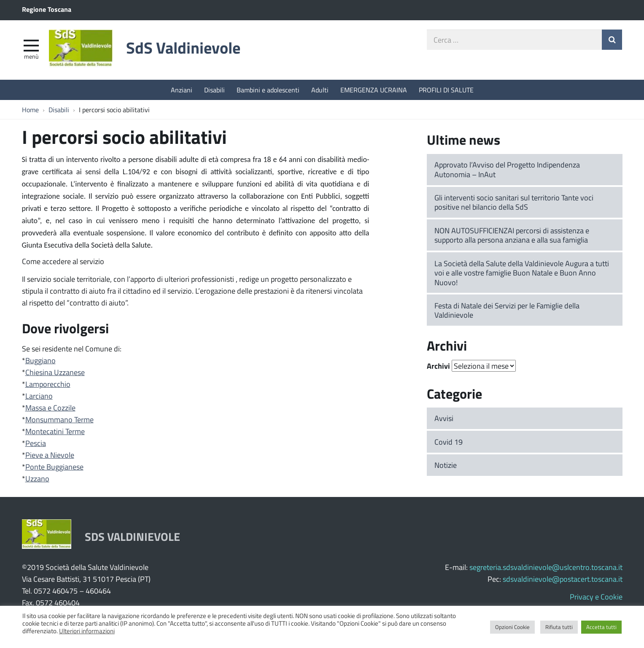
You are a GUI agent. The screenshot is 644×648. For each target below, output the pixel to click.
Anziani (181, 89)
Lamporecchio (47, 384)
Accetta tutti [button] (601, 627)
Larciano (39, 396)
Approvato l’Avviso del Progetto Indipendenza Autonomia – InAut (507, 169)
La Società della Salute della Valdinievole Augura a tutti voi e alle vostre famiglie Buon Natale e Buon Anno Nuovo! (521, 272)
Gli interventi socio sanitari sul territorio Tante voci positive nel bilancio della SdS (513, 202)
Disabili (214, 89)
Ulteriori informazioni (87, 630)
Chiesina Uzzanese (55, 372)
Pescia (35, 443)
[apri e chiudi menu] (31, 44)
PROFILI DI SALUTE (446, 89)
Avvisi (443, 418)
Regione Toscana (46, 9)
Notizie (445, 465)
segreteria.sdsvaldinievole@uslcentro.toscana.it (545, 567)
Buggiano (40, 360)
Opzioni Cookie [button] (512, 627)
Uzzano (37, 478)
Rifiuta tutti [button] (559, 627)
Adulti (320, 89)
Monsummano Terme (59, 419)
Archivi (438, 365)
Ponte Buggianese (54, 467)
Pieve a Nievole (49, 455)
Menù (31, 56)
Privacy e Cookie (596, 596)
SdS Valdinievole (183, 47)
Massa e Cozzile (50, 407)
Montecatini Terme (55, 431)
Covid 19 (448, 442)
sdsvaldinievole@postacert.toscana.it (562, 579)
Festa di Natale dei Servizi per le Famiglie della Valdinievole (506, 310)
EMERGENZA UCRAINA (373, 89)
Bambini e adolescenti (268, 89)
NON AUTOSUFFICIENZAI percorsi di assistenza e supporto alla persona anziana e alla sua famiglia (511, 235)
